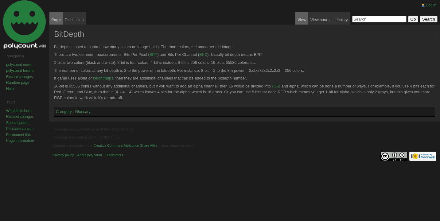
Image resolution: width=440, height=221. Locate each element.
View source (321, 19)
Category (64, 111)
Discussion (74, 19)
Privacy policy (63, 155)
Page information (20, 140)
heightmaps (103, 78)
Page (56, 19)
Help (10, 89)
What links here (19, 111)
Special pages (17, 123)
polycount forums (20, 70)
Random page (17, 82)
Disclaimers (114, 155)
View (302, 19)
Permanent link (18, 135)
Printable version (19, 128)
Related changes (20, 116)
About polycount (89, 155)
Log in (431, 5)
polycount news (19, 65)
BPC (203, 54)
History (342, 19)
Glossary (83, 111)
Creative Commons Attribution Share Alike (125, 145)
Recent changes (19, 77)
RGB (276, 86)
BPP (154, 54)
